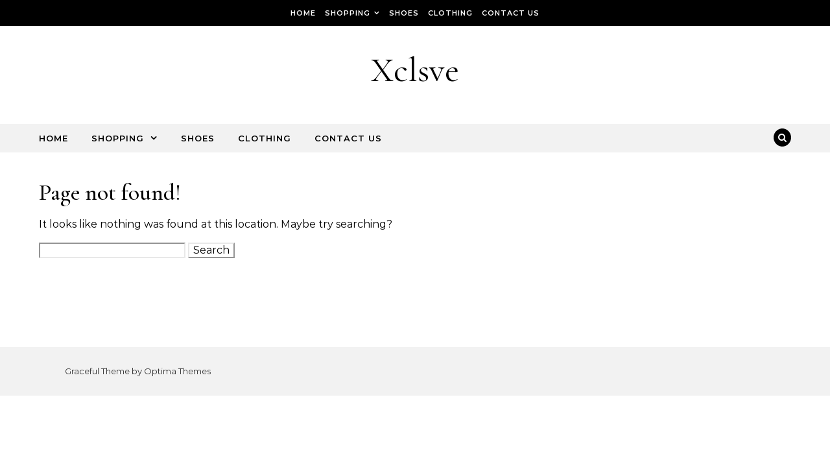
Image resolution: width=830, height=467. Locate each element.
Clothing (450, 13)
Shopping (347, 13)
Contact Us (511, 13)
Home (303, 13)
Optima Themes (177, 371)
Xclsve (415, 70)
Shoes (404, 13)
